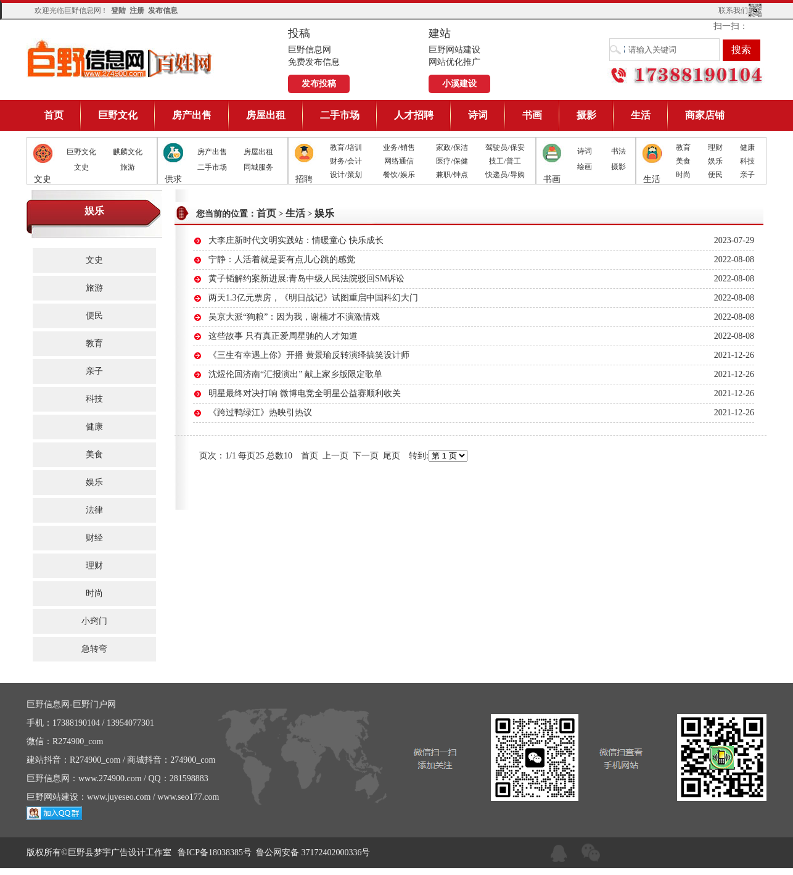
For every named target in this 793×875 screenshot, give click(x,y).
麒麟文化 (127, 151)
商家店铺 (705, 115)
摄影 (586, 115)
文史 (81, 167)
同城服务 (258, 167)
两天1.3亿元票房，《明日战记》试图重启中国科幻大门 (313, 297)
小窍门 (94, 621)
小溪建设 (459, 83)
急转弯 (94, 648)
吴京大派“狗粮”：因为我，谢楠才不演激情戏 (294, 316)
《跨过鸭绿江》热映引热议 (260, 412)
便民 (715, 174)
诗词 (478, 115)
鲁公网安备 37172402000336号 (313, 852)
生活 (641, 115)
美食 (683, 161)
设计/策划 (345, 174)
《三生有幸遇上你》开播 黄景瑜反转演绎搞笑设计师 (308, 355)
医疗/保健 (451, 161)
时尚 (683, 174)
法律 (94, 510)
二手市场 (340, 115)
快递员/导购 (504, 174)
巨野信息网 (120, 58)
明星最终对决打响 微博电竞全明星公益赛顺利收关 (304, 393)
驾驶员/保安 (504, 147)
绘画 (584, 166)
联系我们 (733, 10)
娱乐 (715, 161)
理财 (715, 147)
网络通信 (399, 161)
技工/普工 (504, 161)
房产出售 (192, 115)
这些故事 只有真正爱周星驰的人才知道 (283, 336)
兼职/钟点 (451, 174)
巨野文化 (118, 115)
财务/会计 (345, 161)
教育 (683, 147)
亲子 (747, 174)
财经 (94, 537)
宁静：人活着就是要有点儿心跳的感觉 (281, 259)
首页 (54, 115)
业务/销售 (398, 147)
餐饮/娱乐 (398, 174)
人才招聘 (413, 115)
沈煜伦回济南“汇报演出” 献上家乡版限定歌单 (295, 374)
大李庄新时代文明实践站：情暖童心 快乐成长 (296, 240)
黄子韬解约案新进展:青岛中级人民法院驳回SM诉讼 (306, 278)
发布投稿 (319, 83)
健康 (747, 147)
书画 (532, 115)
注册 (136, 10)
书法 (618, 151)
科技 (747, 161)
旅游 (127, 167)
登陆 (118, 10)
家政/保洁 (451, 147)
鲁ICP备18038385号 (215, 852)
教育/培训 (345, 147)
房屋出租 (266, 115)
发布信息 (163, 10)
